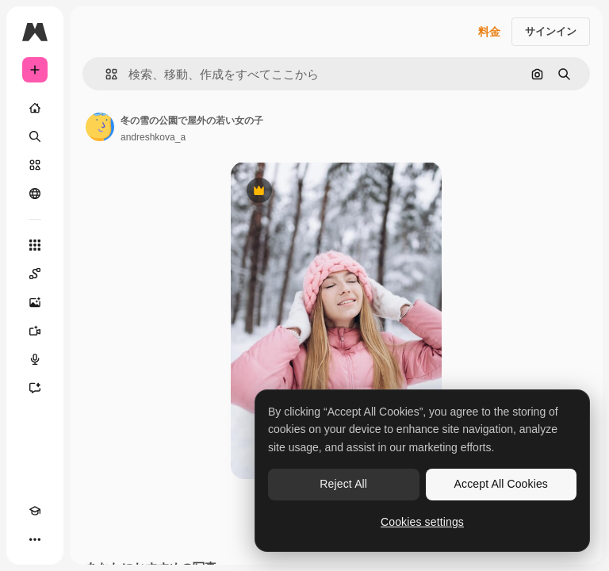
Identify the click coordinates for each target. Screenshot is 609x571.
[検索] (35, 136)
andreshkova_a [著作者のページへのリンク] (153, 137)
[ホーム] (35, 108)
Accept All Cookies (501, 483)
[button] (105, 74)
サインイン (550, 31)
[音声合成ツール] (35, 359)
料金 (489, 31)
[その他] (35, 539)
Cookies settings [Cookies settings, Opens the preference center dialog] (422, 521)
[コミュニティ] (35, 193)
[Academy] (35, 510)
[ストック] (35, 165)
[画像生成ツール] (35, 302)
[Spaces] (35, 273)
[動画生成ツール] (35, 330)
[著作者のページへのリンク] (100, 127)
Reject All (343, 483)
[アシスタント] (35, 387)
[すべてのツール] (35, 245)
